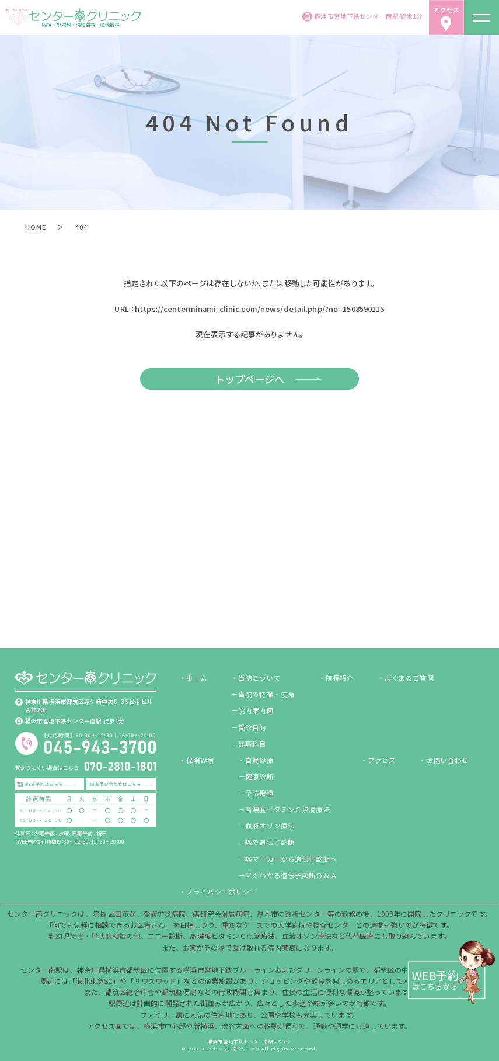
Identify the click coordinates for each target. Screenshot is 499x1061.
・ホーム (193, 677)
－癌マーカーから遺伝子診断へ (287, 859)
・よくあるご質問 (406, 677)
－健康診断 (256, 776)
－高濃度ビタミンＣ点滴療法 (284, 809)
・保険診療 (197, 760)
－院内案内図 (252, 710)
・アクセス (378, 760)
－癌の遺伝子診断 (266, 842)
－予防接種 (256, 793)
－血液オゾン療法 (266, 825)
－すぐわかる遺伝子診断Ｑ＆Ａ (287, 875)
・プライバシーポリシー (218, 891)
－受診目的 (249, 727)
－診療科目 (249, 743)
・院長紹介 (336, 677)
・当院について (256, 677)
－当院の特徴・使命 (263, 694)
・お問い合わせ (444, 760)
